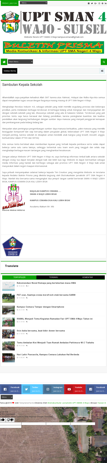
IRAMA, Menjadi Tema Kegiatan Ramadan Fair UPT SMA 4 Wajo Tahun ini (55, 319)
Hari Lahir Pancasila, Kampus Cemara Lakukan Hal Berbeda (48, 354)
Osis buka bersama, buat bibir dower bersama (41, 331)
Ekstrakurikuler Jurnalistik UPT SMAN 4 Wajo (68, 403)
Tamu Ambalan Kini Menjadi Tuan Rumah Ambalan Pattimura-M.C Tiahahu (55, 343)
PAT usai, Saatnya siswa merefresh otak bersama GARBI (46, 295)
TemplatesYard (26, 403)
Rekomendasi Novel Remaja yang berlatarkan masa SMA (46, 283)
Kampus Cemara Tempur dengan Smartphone (40, 307)
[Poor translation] (10, 420)
